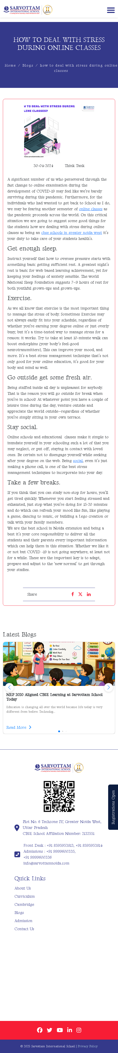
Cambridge (24, 904)
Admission (23, 921)
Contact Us (24, 929)
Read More (18, 727)
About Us (22, 888)
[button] (108, 687)
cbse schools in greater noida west (71, 232)
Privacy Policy (88, 1046)
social (78, 461)
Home (10, 65)
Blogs (28, 65)
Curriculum (24, 896)
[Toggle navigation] (110, 10)
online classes (90, 209)
